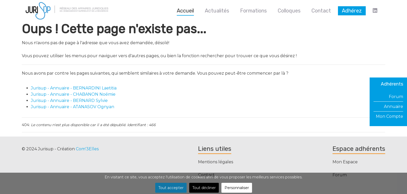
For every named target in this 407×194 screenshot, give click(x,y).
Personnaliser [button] (237, 187)
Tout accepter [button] (171, 187)
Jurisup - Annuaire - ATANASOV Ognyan (72, 106)
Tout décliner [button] (204, 187)
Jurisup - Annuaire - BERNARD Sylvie (69, 100)
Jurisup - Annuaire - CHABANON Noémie (73, 94)
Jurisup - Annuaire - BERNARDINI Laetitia (74, 88)
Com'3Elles (87, 148)
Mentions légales (215, 161)
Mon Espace (345, 161)
